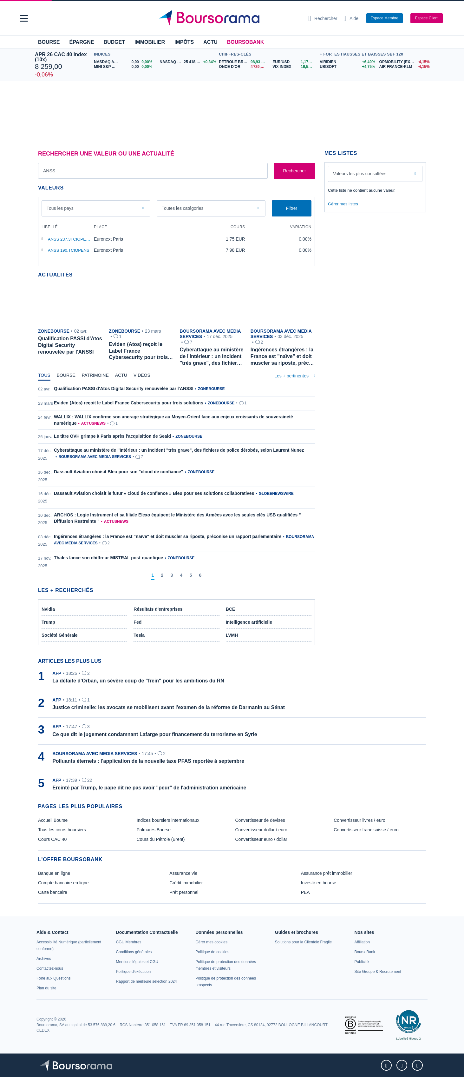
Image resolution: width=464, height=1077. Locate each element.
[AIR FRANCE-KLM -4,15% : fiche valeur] (404, 66)
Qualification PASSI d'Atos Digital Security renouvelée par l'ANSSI (123, 388)
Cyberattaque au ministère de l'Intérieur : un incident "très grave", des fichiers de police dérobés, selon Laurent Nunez (179, 450)
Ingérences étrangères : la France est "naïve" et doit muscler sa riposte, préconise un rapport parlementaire (167, 536)
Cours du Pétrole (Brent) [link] (161, 839)
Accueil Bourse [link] (53, 820)
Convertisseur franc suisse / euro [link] (366, 829)
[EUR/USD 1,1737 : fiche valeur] (294, 62)
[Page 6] (200, 575)
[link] (43, 958)
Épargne (81, 42)
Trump (48, 622)
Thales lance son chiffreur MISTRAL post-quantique (108, 557)
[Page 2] (162, 575)
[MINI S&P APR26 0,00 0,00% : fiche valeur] (124, 66)
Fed (137, 622)
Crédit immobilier (186, 882)
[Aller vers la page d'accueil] (230, 18)
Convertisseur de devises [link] (260, 820)
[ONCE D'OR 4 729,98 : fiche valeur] (243, 66)
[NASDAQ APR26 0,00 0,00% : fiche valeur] (124, 62)
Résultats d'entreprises (158, 609)
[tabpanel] (176, 483)
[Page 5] (191, 575)
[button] (23, 18)
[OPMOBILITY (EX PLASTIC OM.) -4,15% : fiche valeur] (404, 62)
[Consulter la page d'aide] (350, 18)
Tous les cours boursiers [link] (62, 829)
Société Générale (60, 635)
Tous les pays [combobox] (60, 208)
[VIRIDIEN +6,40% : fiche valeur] (347, 62)
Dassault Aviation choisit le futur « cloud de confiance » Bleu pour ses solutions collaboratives (154, 493)
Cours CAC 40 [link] (52, 839)
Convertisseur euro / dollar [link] (261, 839)
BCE (230, 609)
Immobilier (149, 42)
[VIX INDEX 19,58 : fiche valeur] (294, 66)
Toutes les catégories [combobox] (183, 208)
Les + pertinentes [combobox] (291, 375)
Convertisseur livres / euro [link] (359, 820)
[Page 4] (181, 575)
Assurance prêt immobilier (326, 873)
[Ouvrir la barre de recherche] (322, 18)
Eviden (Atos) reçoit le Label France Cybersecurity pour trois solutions (128, 402)
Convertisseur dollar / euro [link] (261, 829)
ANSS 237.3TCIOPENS (70, 239)
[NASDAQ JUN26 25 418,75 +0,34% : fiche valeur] (188, 62)
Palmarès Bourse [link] (154, 829)
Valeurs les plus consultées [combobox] (360, 173)
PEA (305, 892)
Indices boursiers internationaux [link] (168, 820)
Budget (114, 42)
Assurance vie (183, 873)
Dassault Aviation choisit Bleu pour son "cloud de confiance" (118, 471)
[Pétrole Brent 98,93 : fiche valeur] (243, 62)
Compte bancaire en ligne (63, 882)
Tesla (139, 635)
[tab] (44, 377)
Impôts (184, 42)
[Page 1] (153, 575)
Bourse (49, 42)
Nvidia (48, 609)
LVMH (232, 635)
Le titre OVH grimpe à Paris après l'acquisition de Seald (112, 436)
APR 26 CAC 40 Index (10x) (61, 57)
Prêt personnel (183, 892)
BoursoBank (245, 42)
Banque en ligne (54, 873)
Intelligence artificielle (249, 622)
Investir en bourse (318, 882)
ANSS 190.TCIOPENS (68, 250)
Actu (210, 42)
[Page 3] (172, 575)
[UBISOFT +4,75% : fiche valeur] (347, 66)
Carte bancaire (52, 892)
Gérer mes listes (343, 204)
